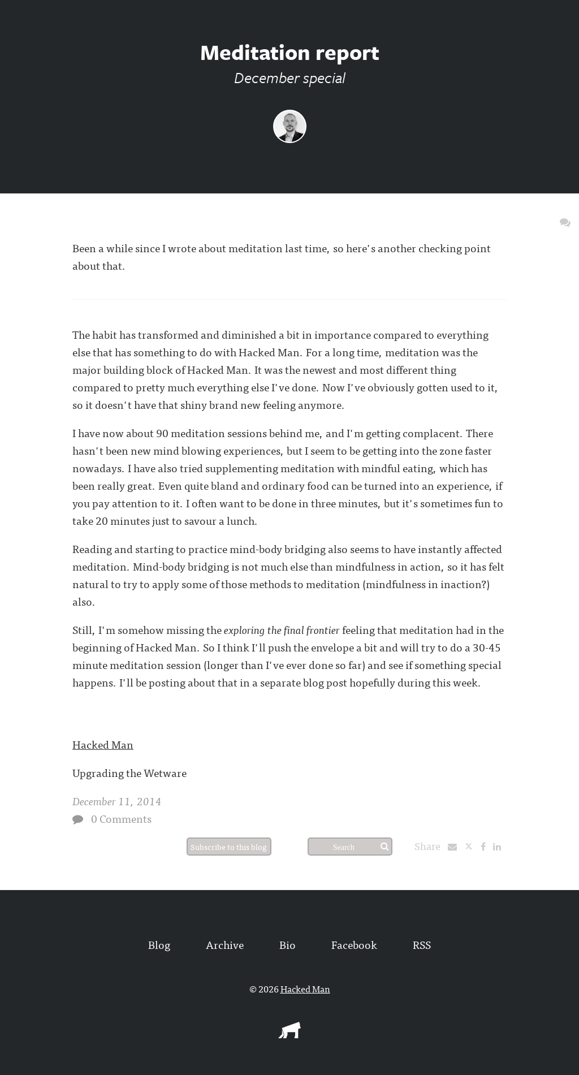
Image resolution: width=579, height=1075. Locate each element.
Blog (159, 944)
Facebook (354, 944)
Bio (287, 944)
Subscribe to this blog (229, 846)
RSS (422, 944)
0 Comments (121, 818)
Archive (225, 944)
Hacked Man (102, 744)
